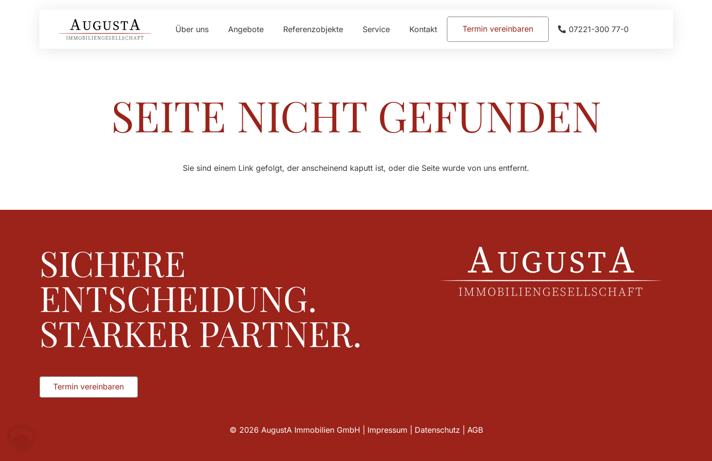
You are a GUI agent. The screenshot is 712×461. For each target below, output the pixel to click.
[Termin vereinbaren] (498, 29)
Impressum (387, 430)
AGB (475, 430)
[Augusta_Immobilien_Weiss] (551, 271)
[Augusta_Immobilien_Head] (105, 29)
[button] (21, 439)
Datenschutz (437, 430)
